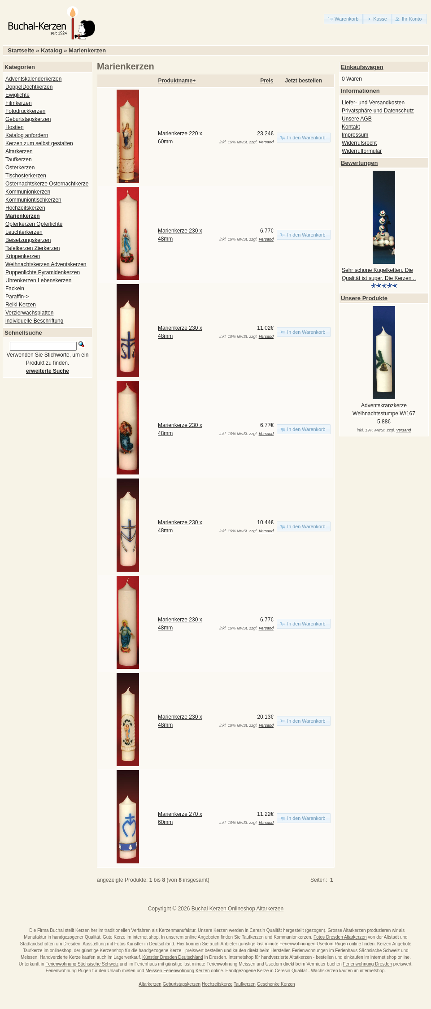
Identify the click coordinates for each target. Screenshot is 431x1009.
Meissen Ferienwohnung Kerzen (177, 970)
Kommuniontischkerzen (33, 200)
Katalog (51, 50)
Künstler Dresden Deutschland (172, 957)
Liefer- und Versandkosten (373, 102)
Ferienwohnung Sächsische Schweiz (81, 964)
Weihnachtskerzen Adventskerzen (46, 264)
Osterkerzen (20, 167)
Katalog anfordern (26, 135)
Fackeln (14, 288)
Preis (266, 81)
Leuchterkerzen (24, 232)
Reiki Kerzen (20, 305)
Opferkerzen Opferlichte (33, 224)
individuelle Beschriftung (34, 321)
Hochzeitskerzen (25, 208)
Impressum (355, 135)
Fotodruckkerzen (25, 111)
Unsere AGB (357, 119)
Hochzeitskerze (217, 984)
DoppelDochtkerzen (28, 87)
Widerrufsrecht (359, 143)
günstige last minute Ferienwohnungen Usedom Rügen (293, 943)
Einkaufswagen (362, 67)
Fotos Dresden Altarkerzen (339, 937)
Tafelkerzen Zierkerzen (32, 248)
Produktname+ (177, 81)
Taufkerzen (18, 159)
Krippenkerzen (22, 256)
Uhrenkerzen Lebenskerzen (38, 280)
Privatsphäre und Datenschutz (378, 111)
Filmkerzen (18, 103)
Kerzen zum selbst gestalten (39, 143)
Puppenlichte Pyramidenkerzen (42, 272)
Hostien (14, 127)
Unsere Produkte (364, 298)
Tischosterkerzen (25, 175)
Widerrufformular (362, 151)
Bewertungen (359, 163)
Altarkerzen (19, 151)
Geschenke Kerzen (276, 984)
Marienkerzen (87, 50)
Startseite (21, 50)
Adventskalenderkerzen (33, 79)
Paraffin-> (17, 296)
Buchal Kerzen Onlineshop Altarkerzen (237, 909)
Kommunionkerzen (27, 192)
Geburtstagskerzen (28, 119)
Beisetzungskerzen (28, 240)
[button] (344, 19)
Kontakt (351, 127)
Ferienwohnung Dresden (367, 964)
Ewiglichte (17, 95)
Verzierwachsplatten (29, 313)
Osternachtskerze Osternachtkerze (46, 184)
